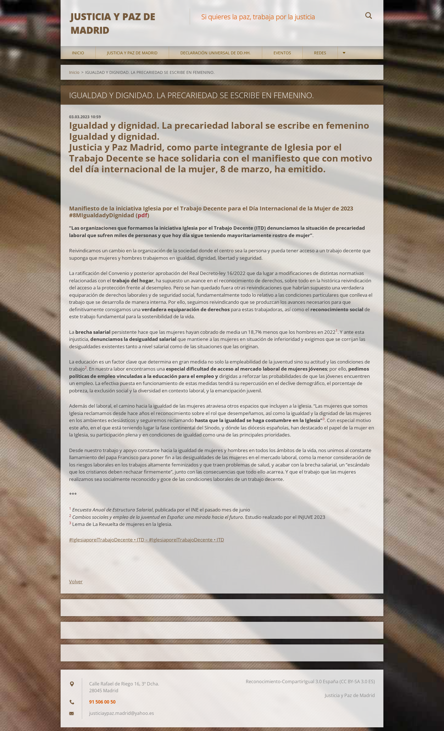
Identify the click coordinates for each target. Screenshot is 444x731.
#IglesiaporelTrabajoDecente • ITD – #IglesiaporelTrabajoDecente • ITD (146, 543)
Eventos (282, 56)
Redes (320, 56)
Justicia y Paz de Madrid (132, 56)
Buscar (368, 16)
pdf (142, 219)
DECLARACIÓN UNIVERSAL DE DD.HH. (215, 56)
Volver (76, 585)
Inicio (78, 56)
